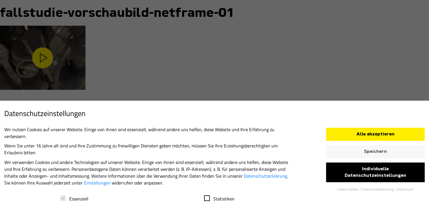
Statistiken (219, 200)
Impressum (405, 191)
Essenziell (74, 200)
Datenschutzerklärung (265, 177)
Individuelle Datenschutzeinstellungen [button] (375, 174)
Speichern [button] (375, 153)
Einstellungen (97, 184)
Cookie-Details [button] (348, 191)
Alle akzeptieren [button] (375, 136)
